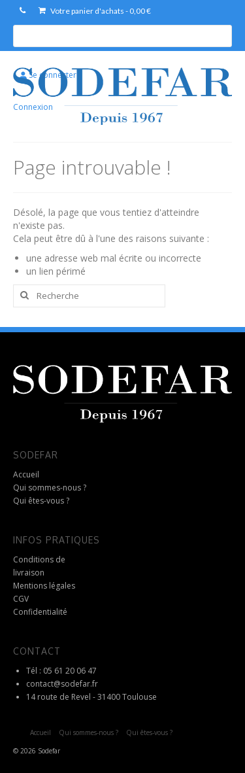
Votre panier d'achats (95, 11)
